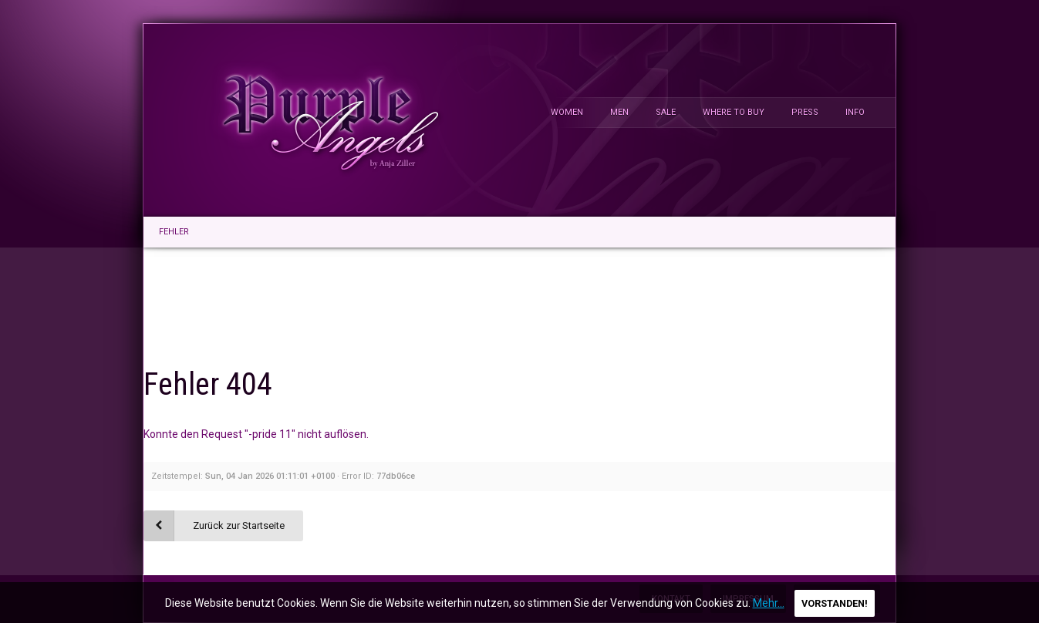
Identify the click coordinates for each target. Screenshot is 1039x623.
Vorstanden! (834, 603)
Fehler (174, 232)
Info (855, 112)
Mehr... (768, 603)
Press (804, 112)
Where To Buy (733, 112)
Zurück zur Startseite (239, 525)
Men (619, 112)
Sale (666, 112)
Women (567, 112)
